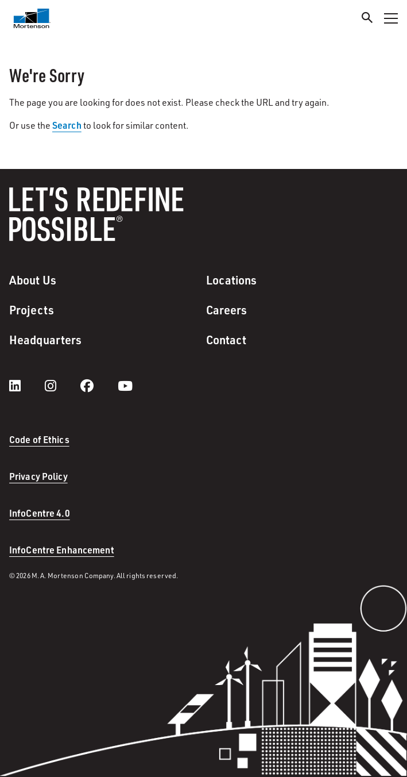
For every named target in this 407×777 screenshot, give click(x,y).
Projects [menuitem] (31, 309)
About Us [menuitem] (32, 279)
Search (67, 125)
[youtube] (125, 385)
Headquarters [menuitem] (45, 339)
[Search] (367, 19)
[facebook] (98, 385)
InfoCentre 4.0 (39, 513)
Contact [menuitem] (226, 339)
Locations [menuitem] (231, 279)
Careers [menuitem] (226, 309)
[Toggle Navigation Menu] (391, 18)
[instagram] (62, 385)
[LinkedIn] (26, 385)
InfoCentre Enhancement (61, 550)
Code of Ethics (39, 439)
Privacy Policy (38, 476)
